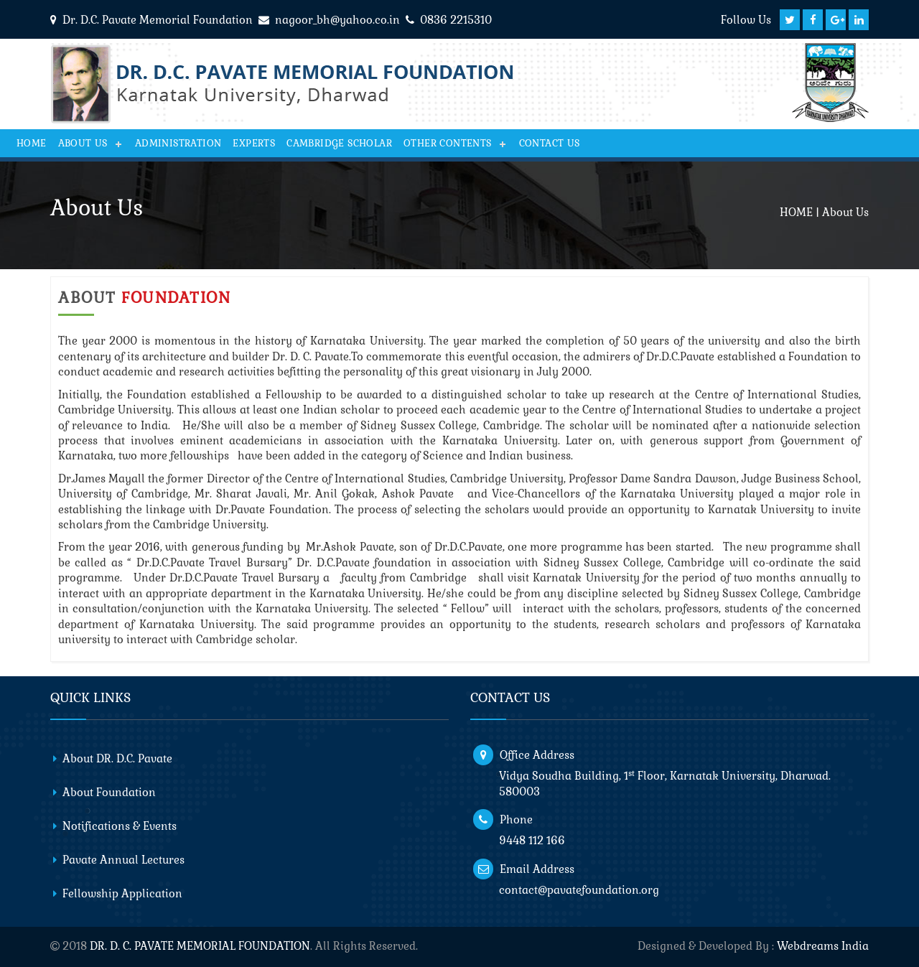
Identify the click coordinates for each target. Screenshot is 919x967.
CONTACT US (549, 143)
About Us (83, 143)
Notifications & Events (119, 826)
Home (32, 143)
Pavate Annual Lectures (123, 859)
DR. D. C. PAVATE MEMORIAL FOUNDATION (200, 946)
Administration (178, 143)
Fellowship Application (122, 893)
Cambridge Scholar (339, 143)
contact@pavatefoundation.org (579, 890)
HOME (796, 212)
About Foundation (109, 792)
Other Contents (447, 143)
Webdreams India (823, 946)
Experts (254, 143)
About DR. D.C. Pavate (117, 758)
